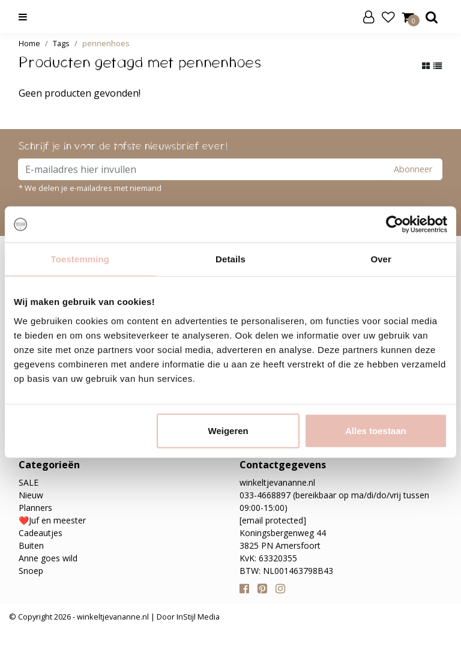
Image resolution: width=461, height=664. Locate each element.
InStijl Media (197, 616)
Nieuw (31, 495)
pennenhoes (106, 43)
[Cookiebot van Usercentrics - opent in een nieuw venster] (394, 225)
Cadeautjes (40, 533)
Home (29, 43)
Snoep (31, 570)
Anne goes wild (48, 558)
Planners (35, 507)
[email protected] (273, 520)
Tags (61, 43)
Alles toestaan (375, 430)
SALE (28, 482)
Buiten (31, 545)
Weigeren (228, 430)
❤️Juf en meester (52, 520)
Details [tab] (230, 259)
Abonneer (413, 169)
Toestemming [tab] (80, 259)
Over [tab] (380, 259)
